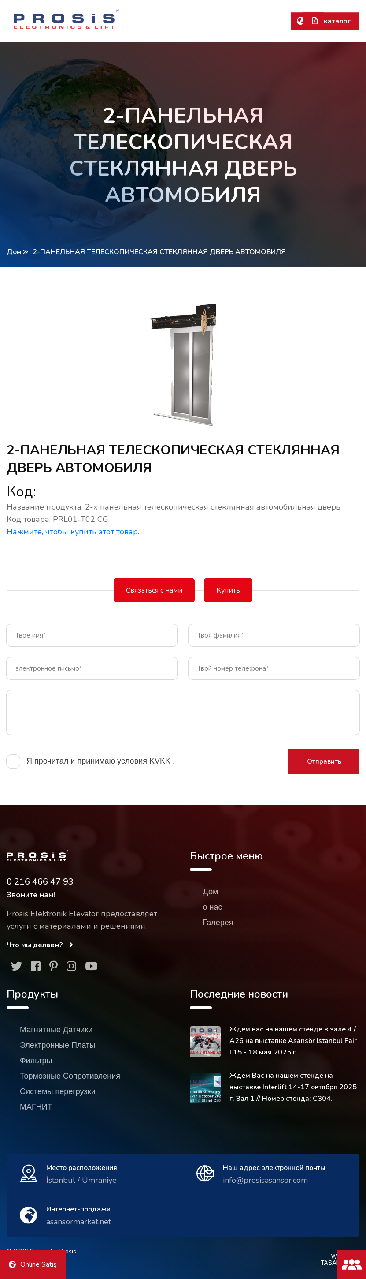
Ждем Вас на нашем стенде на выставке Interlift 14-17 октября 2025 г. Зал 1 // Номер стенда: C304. (293, 1087)
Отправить (324, 761)
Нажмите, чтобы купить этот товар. (73, 531)
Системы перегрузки (58, 1091)
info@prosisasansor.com (265, 1180)
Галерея (218, 922)
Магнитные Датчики (56, 1029)
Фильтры (36, 1060)
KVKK (161, 761)
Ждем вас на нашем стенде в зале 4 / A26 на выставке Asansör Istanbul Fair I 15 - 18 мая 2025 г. (293, 1040)
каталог (331, 21)
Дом (14, 252)
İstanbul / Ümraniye (81, 1180)
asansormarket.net (78, 1221)
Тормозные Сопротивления (70, 1076)
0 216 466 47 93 (40, 882)
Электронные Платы (57, 1045)
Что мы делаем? (40, 945)
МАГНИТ (36, 1107)
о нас (212, 907)
